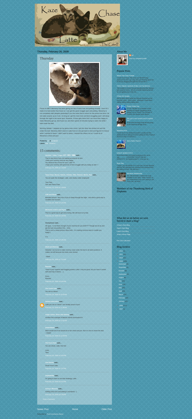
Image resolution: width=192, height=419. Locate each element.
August (121, 277)
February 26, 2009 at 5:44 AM (55, 216)
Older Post (107, 409)
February (122, 298)
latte (46, 143)
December (122, 264)
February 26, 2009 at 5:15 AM (55, 203)
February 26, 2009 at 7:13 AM (55, 259)
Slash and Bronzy (52, 247)
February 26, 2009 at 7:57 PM (55, 368)
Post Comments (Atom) (55, 414)
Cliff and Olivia (50, 194)
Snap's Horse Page (123, 234)
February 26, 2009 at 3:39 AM (55, 187)
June (121, 284)
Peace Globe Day (133, 106)
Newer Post (43, 409)
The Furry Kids (50, 343)
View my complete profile (138, 58)
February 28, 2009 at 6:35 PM (55, 394)
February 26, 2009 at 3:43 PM (55, 355)
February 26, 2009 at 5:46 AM (55, 240)
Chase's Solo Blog (123, 225)
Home (75, 409)
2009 (121, 261)
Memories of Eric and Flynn (55, 210)
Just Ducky (49, 362)
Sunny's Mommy (51, 389)
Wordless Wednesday (134, 173)
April (120, 291)
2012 (121, 251)
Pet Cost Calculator (123, 241)
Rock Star (120, 163)
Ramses (48, 266)
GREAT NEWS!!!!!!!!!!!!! (125, 153)
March (121, 294)
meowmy (52, 143)
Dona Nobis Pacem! (134, 141)
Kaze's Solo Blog (123, 228)
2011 (121, 254)
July (120, 281)
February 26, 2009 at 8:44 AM (55, 281)
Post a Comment (49, 399)
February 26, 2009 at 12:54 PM (56, 336)
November (122, 267)
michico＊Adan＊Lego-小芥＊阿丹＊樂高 (60, 155)
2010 (121, 258)
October (122, 271)
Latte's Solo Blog (123, 231)
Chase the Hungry (123, 96)
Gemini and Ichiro (52, 301)
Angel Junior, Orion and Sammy (57, 315)
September (123, 274)
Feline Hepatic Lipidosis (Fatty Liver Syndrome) (133, 86)
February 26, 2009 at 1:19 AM (55, 168)
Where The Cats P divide (125, 76)
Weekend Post (122, 131)
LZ (132, 55)
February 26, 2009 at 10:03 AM (56, 294)
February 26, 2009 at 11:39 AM (56, 307)
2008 (121, 305)
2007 (121, 309)
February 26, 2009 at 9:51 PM (55, 382)
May (120, 288)
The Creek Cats (51, 288)
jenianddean (49, 327)
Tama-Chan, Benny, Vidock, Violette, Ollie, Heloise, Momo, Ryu (68, 175)
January (122, 301)
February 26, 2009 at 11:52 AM (56, 321)
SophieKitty (49, 375)
